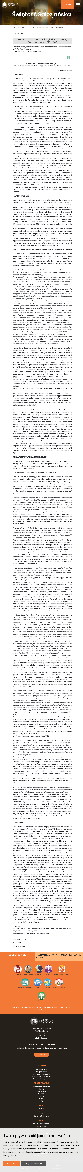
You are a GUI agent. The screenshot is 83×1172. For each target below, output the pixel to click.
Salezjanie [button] (41, 1065)
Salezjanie (30, 27)
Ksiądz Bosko (41, 1072)
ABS (61, 1007)
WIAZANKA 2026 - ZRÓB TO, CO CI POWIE (58, 956)
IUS (67, 1007)
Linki (41, 1113)
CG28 (41, 1098)
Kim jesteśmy (41, 1069)
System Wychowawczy (41, 1076)
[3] (35, 339)
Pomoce (59, 27)
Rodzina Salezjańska (41, 1079)
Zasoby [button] (41, 1120)
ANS (13, 1007)
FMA (40, 1010)
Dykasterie (41, 1091)
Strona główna (18, 27)
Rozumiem (11, 1163)
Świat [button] (41, 1105)
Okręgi (41, 1096)
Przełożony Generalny (41, 1087)
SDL (19, 1007)
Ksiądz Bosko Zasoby (41, 1124)
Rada (41, 1089)
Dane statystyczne (41, 1116)
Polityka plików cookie (33, 1163)
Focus (41, 1111)
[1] (42, 275)
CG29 (67, 4)
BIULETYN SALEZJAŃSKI (32, 1007)
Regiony (41, 1094)
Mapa (41, 1109)
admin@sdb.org (42, 1038)
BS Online (47, 1007)
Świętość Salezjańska (45, 27)
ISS (55, 1007)
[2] (52, 286)
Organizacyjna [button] (41, 1083)
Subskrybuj (41, 1054)
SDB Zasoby (41, 1126)
